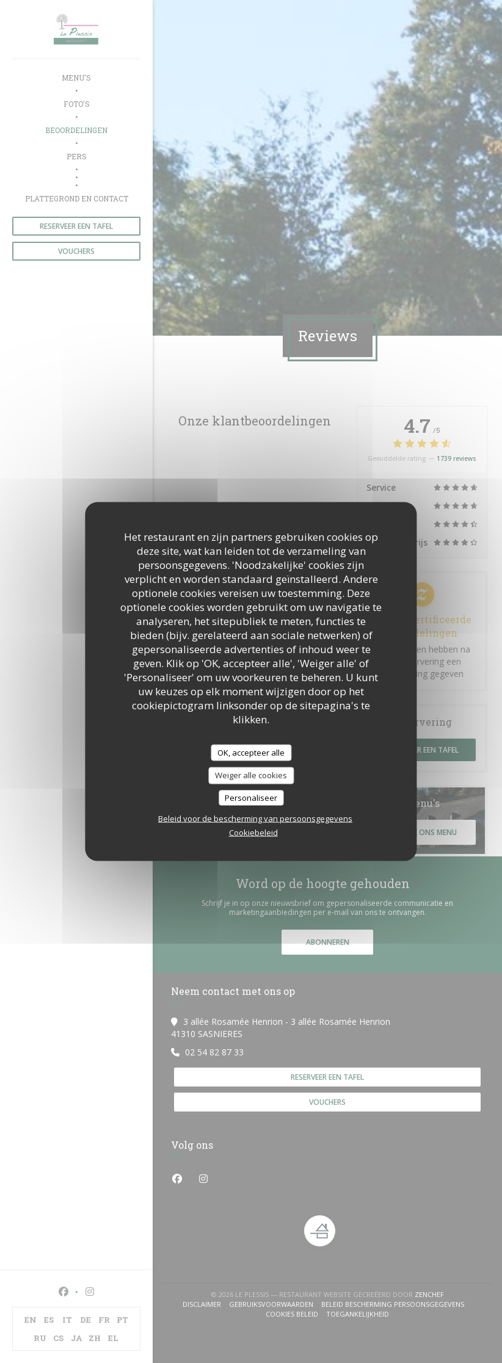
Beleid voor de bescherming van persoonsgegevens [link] (255, 818)
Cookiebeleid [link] (253, 832)
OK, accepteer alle (251, 752)
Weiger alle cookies (251, 775)
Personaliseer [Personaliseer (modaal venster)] (251, 797)
